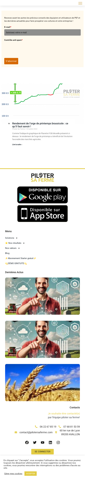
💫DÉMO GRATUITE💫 (16, 264)
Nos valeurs (12, 249)
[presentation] (25, 48)
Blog (7, 254)
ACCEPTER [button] (30, 474)
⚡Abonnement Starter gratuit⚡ (20, 259)
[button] (80, 3)
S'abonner (12, 62)
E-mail (7, 27)
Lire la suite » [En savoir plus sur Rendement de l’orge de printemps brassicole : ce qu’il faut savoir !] (17, 146)
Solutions (11, 239)
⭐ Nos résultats (15, 244)
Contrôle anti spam (13, 40)
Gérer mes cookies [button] (13, 473)
